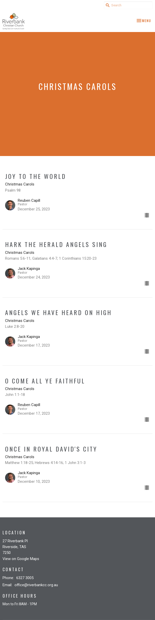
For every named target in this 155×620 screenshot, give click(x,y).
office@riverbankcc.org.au (36, 585)
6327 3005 (25, 578)
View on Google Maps (21, 558)
